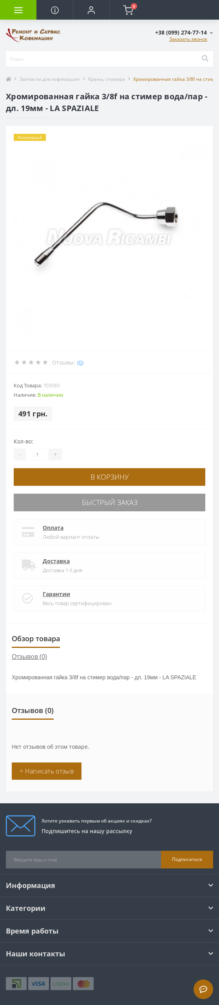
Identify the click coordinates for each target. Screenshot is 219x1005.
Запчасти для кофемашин (50, 79)
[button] (91, 10)
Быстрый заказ (110, 502)
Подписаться (187, 859)
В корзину (109, 477)
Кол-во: (23, 441)
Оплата (53, 527)
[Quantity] (37, 454)
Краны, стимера (106, 79)
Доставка (56, 561)
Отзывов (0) (29, 656)
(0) (80, 362)
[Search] (205, 59)
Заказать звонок (188, 39)
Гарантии (56, 594)
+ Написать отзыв (47, 771)
